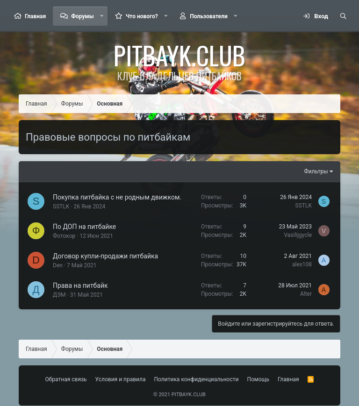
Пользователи (209, 16)
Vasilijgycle (298, 235)
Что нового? (142, 16)
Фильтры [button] (316, 171)
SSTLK (61, 206)
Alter (306, 294)
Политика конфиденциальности (196, 379)
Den (58, 265)
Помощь (258, 379)
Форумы (82, 16)
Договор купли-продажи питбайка (105, 256)
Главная (35, 16)
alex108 (302, 264)
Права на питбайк (80, 285)
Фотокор (64, 236)
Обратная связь (66, 379)
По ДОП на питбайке (84, 226)
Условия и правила (120, 379)
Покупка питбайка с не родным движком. (117, 197)
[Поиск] (343, 16)
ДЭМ (59, 295)
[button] (102, 16)
